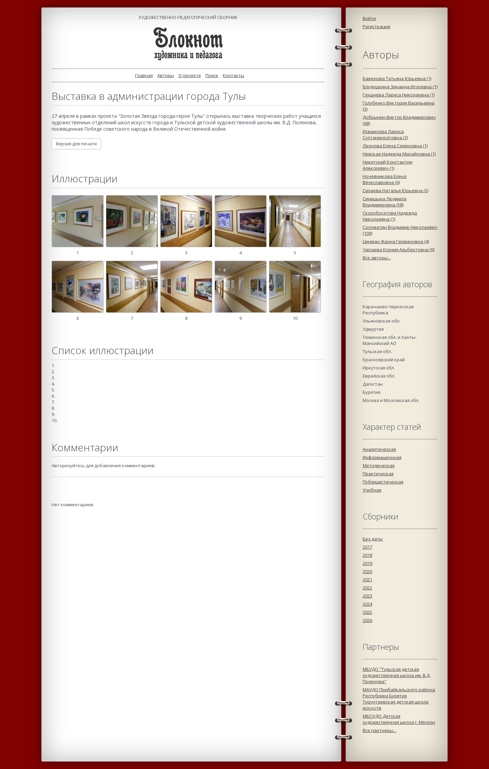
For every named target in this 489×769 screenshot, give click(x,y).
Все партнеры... (379, 730)
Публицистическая (383, 482)
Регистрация (376, 26)
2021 (367, 579)
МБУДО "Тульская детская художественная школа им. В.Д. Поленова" (397, 675)
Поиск (211, 75)
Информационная (382, 457)
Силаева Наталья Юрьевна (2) (395, 190)
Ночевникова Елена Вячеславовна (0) (384, 179)
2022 (367, 588)
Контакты (233, 75)
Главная (144, 75)
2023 (367, 596)
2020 (367, 571)
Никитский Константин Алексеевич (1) (388, 165)
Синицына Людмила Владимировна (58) (384, 202)
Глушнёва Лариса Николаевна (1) (399, 95)
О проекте (189, 75)
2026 (367, 620)
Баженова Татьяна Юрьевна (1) (397, 78)
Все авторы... (377, 258)
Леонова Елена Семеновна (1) (395, 146)
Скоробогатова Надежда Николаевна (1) (390, 216)
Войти (369, 18)
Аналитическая (379, 449)
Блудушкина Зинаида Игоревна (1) (400, 87)
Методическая (379, 465)
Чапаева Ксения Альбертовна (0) (398, 249)
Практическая (378, 474)
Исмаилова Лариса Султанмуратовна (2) (385, 134)
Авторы (165, 75)
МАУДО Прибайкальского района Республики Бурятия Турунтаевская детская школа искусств (399, 698)
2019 (367, 563)
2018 (367, 555)
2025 (367, 612)
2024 (367, 604)
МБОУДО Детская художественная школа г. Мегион (399, 719)
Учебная (372, 490)
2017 (367, 547)
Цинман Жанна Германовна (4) (396, 241)
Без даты (373, 539)
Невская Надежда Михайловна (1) (399, 154)
